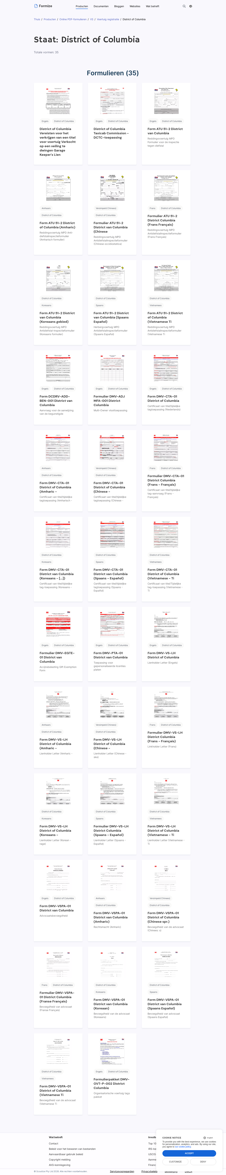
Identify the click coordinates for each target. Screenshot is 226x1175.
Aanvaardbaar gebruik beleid (66, 1154)
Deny (203, 1162)
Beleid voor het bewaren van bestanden (72, 1148)
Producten (82, 6)
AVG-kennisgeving (60, 1164)
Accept (189, 1153)
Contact (53, 1143)
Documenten (101, 6)
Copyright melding (60, 1159)
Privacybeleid (149, 1171)
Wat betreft (55, 1137)
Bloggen (119, 6)
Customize (175, 1162)
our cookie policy (183, 1146)
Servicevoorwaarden (121, 1171)
